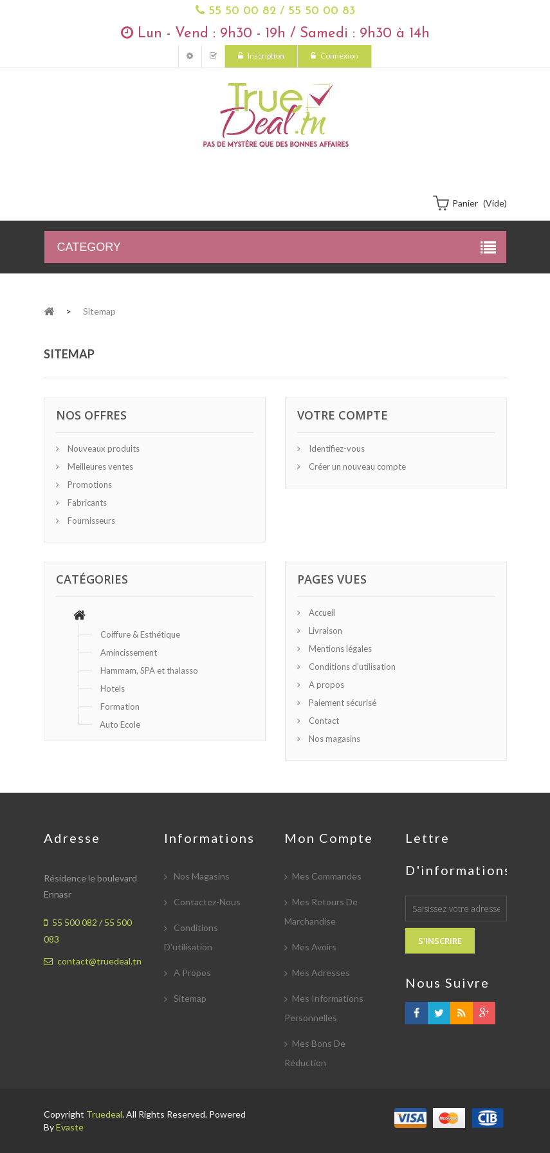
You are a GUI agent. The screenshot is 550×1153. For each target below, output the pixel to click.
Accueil (321, 612)
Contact (323, 720)
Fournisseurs (90, 520)
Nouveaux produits (103, 448)
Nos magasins (333, 738)
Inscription (265, 55)
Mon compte (190, 56)
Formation (120, 706)
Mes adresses (321, 972)
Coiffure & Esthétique (140, 634)
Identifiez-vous (336, 448)
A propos (325, 684)
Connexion (338, 55)
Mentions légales (339, 648)
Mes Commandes (213, 56)
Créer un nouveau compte (356, 466)
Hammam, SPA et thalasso (149, 670)
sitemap (189, 998)
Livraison (324, 630)
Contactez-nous (206, 901)
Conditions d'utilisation (351, 666)
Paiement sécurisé (341, 702)
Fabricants (86, 502)
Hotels (112, 688)
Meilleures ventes (99, 466)
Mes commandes (327, 876)
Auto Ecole (120, 724)
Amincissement (128, 652)
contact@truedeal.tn (99, 960)
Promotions (89, 484)
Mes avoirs (314, 946)
